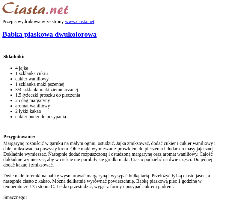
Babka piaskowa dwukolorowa (49, 34)
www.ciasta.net (79, 21)
